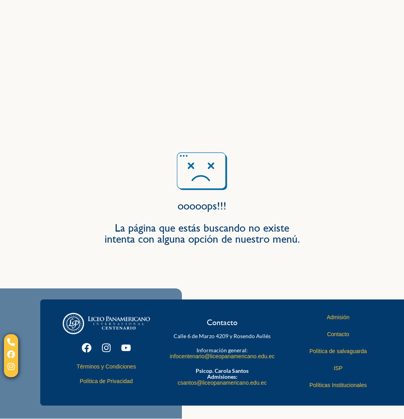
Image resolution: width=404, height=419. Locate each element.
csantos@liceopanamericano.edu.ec (222, 383)
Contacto (338, 334)
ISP (338, 368)
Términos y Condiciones (106, 366)
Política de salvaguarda (338, 351)
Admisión (338, 317)
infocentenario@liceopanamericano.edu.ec (222, 356)
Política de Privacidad (106, 381)
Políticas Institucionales (338, 385)
